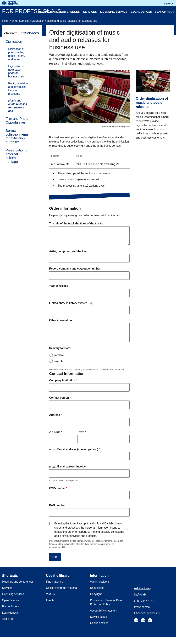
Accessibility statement (103, 610)
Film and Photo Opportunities (17, 120)
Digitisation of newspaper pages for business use (16, 71)
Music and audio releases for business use (72, 20)
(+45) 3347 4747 (144, 600)
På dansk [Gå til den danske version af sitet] (168, 4)
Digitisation (38, 20)
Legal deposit (141, 11)
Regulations (97, 587)
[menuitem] (20, 75)
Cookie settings (99, 623)
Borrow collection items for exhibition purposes (17, 136)
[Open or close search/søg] (164, 12)
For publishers (10, 606)
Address (55, 415)
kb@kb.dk (140, 594)
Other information (60, 320)
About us (7, 618)
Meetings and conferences (59, 11)
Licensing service (113, 11)
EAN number (57, 505)
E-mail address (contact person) (74, 449)
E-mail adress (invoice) (67, 466)
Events (50, 600)
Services (90, 11)
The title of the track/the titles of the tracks (76, 224)
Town (81, 432)
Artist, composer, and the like (67, 251)
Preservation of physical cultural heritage (17, 156)
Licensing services (13, 594)
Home (10, 20)
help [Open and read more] (91, 303)
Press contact (142, 607)
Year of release (58, 285)
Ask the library (142, 588)
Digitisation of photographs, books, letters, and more (16, 54)
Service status (98, 616)
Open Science (10, 600)
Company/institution (63, 380)
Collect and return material (61, 587)
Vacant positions (99, 581)
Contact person (60, 398)
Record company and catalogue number (74, 268)
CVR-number (58, 488)
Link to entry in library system (68, 303)
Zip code (55, 432)
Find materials (54, 581)
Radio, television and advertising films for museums (18, 88)
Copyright (96, 594)
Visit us (50, 594)
